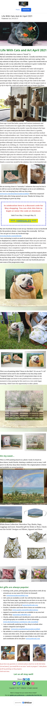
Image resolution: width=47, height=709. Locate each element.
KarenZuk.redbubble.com (22, 615)
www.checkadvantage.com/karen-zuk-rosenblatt (20, 622)
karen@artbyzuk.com (30, 605)
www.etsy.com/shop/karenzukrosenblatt (25, 629)
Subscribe (26, 10)
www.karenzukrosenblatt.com (17, 595)
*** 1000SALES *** (23, 221)
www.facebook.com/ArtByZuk (10, 236)
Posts (18, 10)
